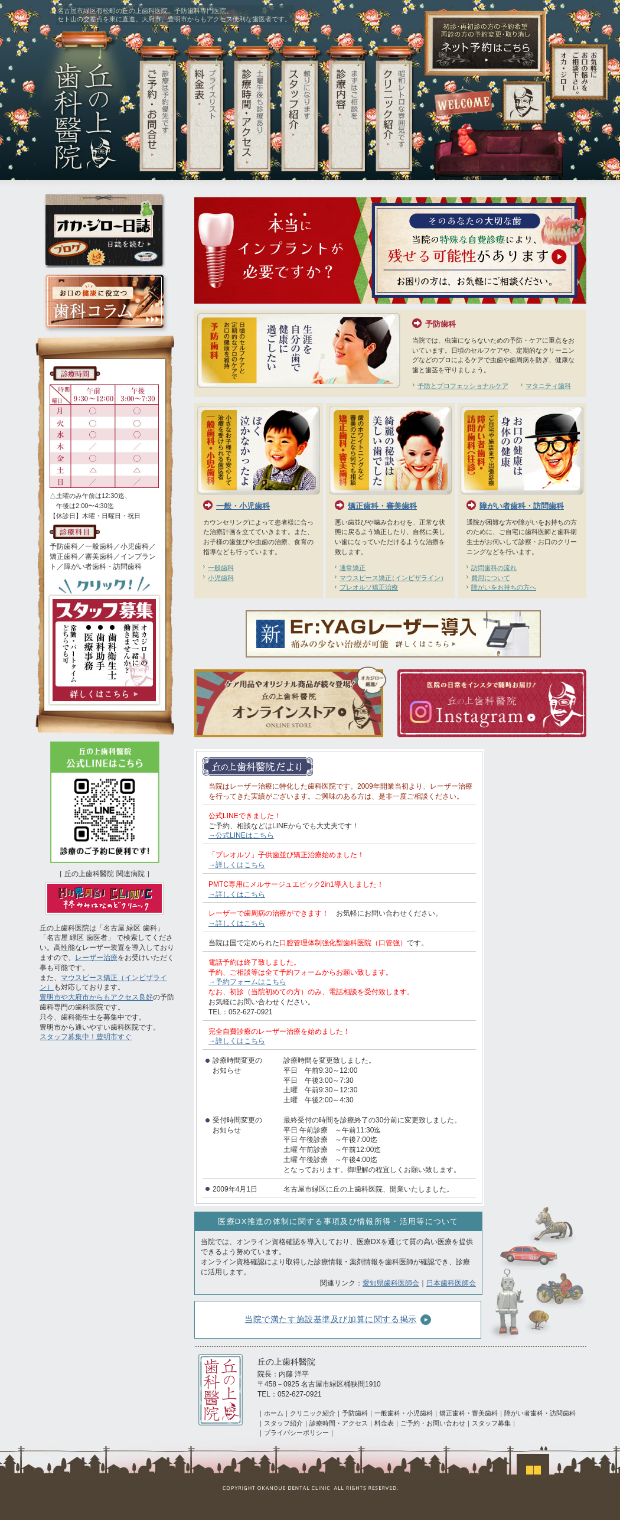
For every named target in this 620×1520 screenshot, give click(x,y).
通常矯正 (353, 567)
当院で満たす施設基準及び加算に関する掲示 (337, 1319)
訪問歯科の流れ (494, 567)
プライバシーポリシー (296, 1432)
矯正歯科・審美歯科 (382, 506)
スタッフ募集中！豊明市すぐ (86, 1037)
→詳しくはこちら (236, 865)
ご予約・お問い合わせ (432, 1423)
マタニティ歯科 (548, 385)
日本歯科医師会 (451, 1283)
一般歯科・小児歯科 (403, 1413)
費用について (490, 577)
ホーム (273, 1413)
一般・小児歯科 (243, 506)
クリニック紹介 (312, 1413)
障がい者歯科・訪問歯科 (521, 506)
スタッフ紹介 (283, 1423)
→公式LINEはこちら (241, 835)
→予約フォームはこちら (247, 982)
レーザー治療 (96, 957)
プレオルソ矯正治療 (369, 587)
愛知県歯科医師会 (391, 1283)
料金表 (384, 1423)
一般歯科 (221, 567)
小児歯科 (221, 577)
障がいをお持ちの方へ (503, 587)
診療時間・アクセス (338, 1423)
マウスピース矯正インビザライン (391, 577)
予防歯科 (440, 324)
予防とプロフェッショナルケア (462, 385)
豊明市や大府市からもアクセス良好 (96, 997)
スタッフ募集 (491, 1423)
